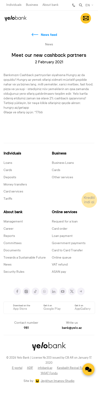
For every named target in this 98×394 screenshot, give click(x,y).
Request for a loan (65, 222)
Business (32, 5)
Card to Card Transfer (67, 251)
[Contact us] (88, 369)
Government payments (68, 243)
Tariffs (8, 199)
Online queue (61, 258)
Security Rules (14, 272)
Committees (12, 243)
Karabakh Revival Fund (71, 368)
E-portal (17, 368)
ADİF (30, 368)
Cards (8, 170)
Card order (59, 229)
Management (13, 222)
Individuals (13, 5)
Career (9, 229)
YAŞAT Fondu (49, 373)
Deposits (10, 177)
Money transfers (15, 185)
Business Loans (63, 163)
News (7, 265)
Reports (9, 236)
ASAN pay (59, 272)
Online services (64, 212)
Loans (8, 163)
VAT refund (60, 265)
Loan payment (62, 236)
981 (73, 5)
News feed (49, 35)
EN (87, 5)
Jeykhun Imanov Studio (57, 381)
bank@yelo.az (72, 328)
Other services (62, 177)
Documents (12, 251)
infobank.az (45, 368)
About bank (50, 5)
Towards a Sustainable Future (25, 258)
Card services (13, 192)
